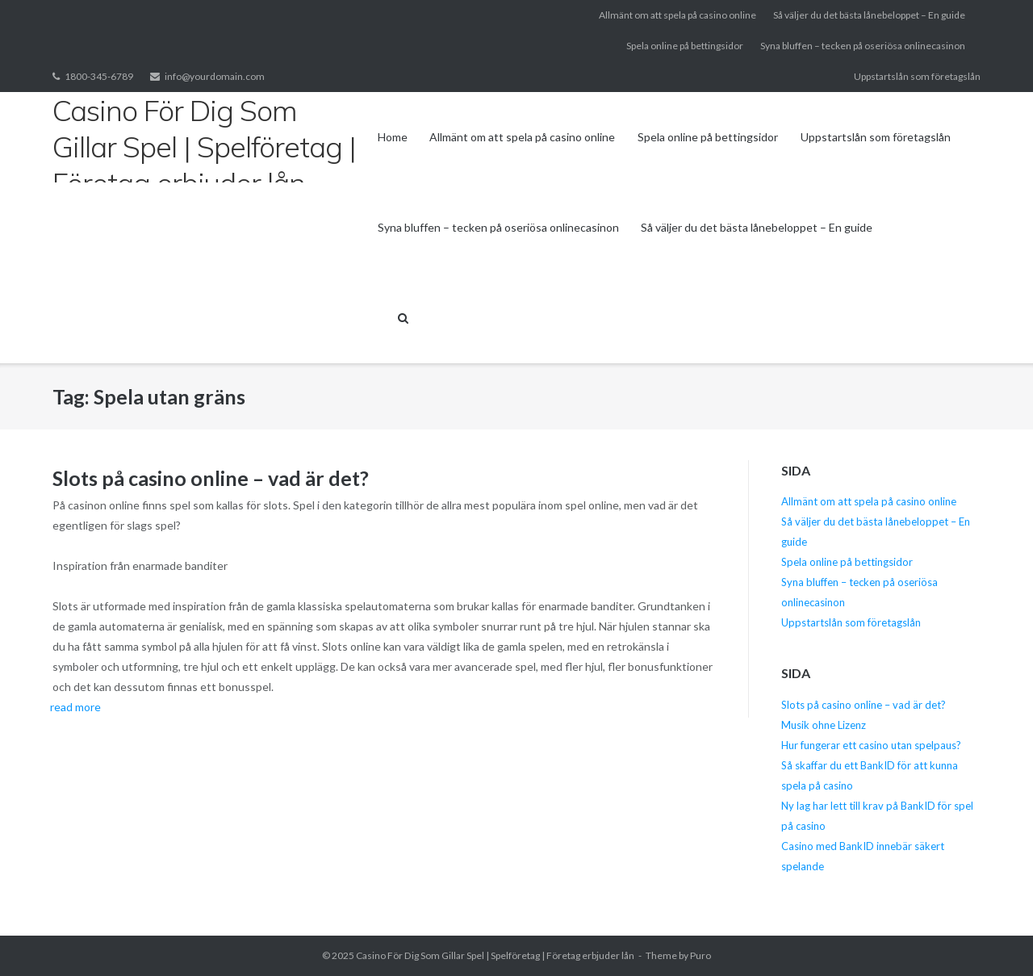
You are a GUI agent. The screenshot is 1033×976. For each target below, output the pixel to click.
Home (393, 137)
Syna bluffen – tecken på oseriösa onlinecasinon (862, 46)
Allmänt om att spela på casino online (677, 15)
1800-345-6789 (99, 76)
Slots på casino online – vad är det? (210, 478)
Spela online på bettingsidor (684, 46)
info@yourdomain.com (215, 76)
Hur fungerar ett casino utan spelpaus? (871, 745)
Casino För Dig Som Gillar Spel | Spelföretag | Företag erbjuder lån (495, 955)
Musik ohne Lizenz (823, 724)
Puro (700, 955)
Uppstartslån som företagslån (917, 76)
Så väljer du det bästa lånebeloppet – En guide (869, 15)
